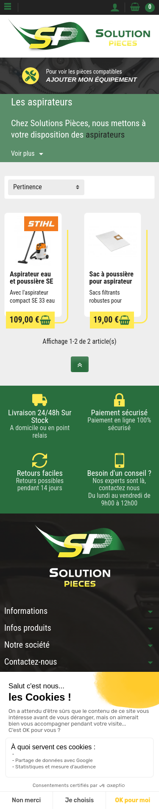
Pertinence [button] (27, 187)
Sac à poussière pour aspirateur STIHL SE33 (111, 281)
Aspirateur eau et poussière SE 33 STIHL (31, 281)
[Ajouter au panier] (45, 320)
